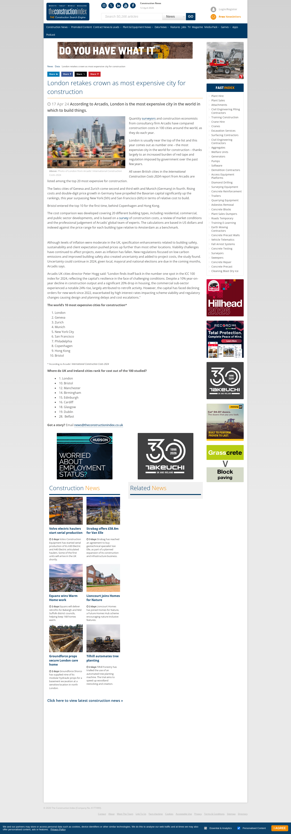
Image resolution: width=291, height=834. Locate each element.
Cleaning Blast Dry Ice (224, 271)
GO (190, 16)
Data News (161, 27)
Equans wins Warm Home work (63, 598)
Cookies (169, 813)
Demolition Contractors (225, 170)
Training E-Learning (223, 222)
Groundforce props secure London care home (63, 660)
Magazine (197, 27)
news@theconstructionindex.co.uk (98, 425)
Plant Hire (217, 96)
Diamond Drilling (222, 182)
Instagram (104, 5)
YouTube (125, 5)
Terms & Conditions (214, 813)
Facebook (133, 5)
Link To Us (141, 813)
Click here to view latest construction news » (85, 700)
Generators (218, 156)
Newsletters (230, 16)
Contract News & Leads (106, 27)
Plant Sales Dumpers (224, 214)
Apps (235, 27)
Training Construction (224, 117)
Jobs (184, 27)
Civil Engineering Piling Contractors (225, 110)
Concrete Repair (221, 262)
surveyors (149, 118)
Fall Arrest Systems (223, 244)
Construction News (57, 27)
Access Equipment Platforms (222, 176)
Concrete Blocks (221, 209)
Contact (102, 813)
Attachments (219, 105)
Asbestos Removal (222, 204)
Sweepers (217, 257)
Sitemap (231, 813)
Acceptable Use (184, 813)
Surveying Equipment (224, 187)
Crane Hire (218, 121)
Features (175, 27)
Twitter (111, 5)
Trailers (216, 196)
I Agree (280, 828)
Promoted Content (81, 27)
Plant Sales (218, 100)
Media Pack (210, 27)
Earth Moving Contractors (219, 228)
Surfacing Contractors (224, 135)
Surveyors (217, 253)
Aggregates (218, 147)
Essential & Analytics (218, 828)
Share (52, 74)
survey (123, 218)
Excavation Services (223, 130)
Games (225, 27)
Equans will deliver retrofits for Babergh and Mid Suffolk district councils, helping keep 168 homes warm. (65, 613)
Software (216, 165)
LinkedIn (118, 5)
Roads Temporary (222, 218)
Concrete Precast (221, 266)
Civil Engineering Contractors (221, 141)
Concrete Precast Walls (225, 235)
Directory (243, 813)
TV (189, 27)
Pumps (215, 161)
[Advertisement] (125, 752)
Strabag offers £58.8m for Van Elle (102, 531)
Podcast (50, 34)
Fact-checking (156, 813)
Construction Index (67, 12)
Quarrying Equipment (224, 200)
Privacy (198, 813)
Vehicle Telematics (222, 239)
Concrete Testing (221, 248)
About (111, 813)
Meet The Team (125, 813)
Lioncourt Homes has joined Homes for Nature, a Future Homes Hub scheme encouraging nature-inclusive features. (102, 613)
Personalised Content (251, 828)
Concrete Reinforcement (226, 191)
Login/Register (228, 9)
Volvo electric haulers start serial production (66, 531)
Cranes (215, 126)
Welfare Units (219, 152)
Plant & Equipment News (137, 27)
